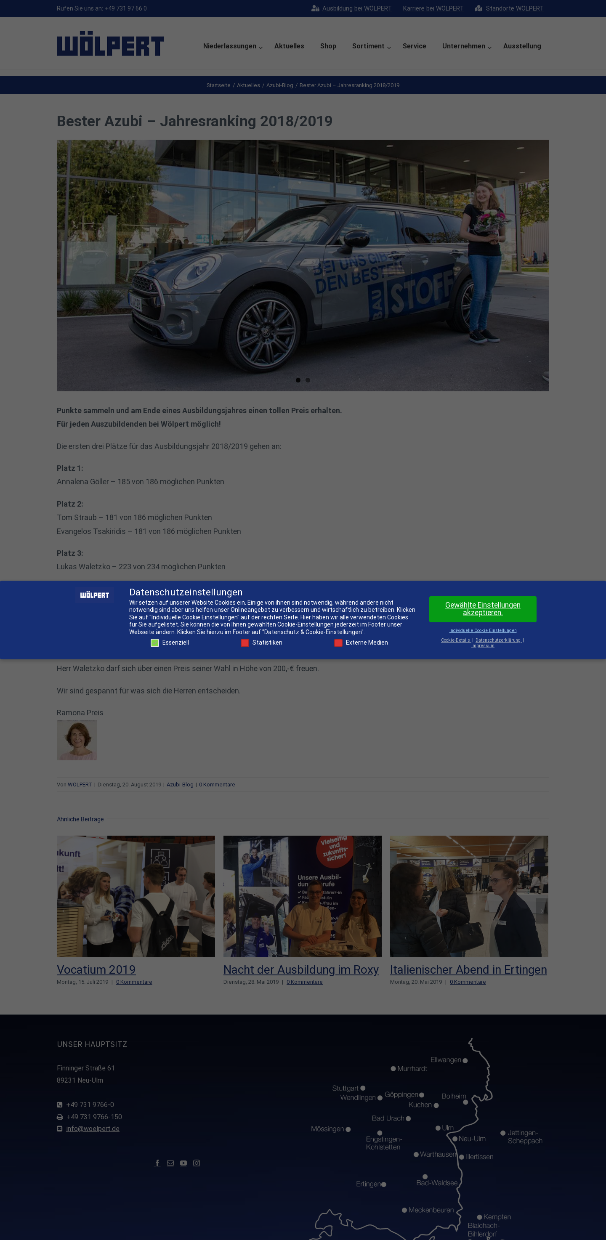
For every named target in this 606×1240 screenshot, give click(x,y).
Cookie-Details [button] (456, 640)
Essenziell (170, 643)
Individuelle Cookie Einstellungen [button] (483, 630)
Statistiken (261, 643)
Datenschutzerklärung (499, 640)
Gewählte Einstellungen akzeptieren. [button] (483, 609)
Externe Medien (361, 643)
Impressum (482, 645)
